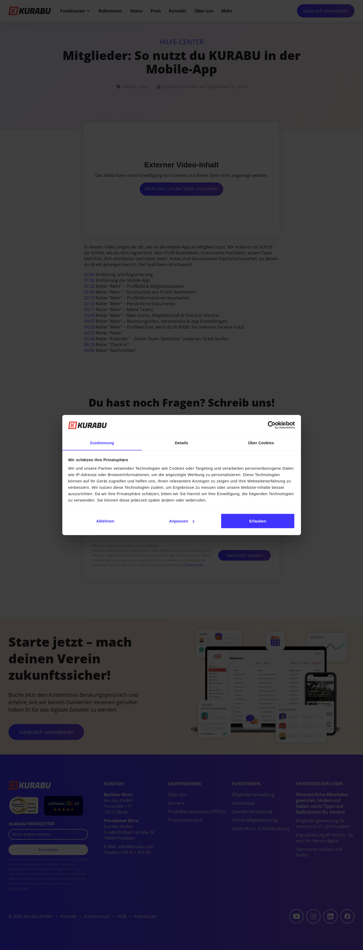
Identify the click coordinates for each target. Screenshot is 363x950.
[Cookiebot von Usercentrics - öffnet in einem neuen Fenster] (271, 425)
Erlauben (257, 521)
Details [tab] (181, 442)
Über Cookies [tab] (261, 442)
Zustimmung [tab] (102, 442)
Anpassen (181, 521)
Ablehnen (105, 521)
